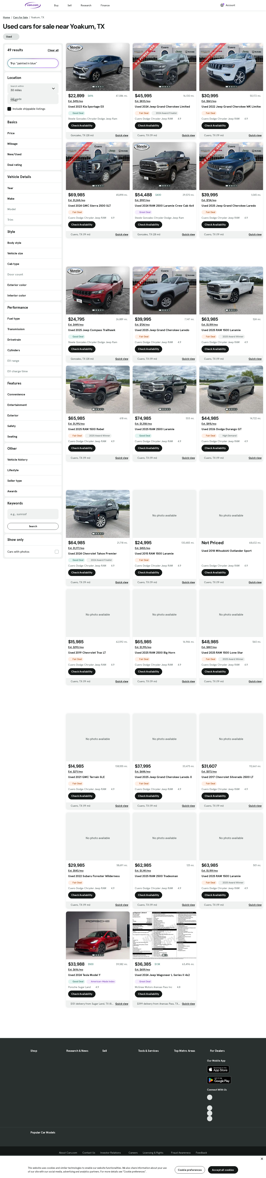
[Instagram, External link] (209, 1113)
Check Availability (81, 125)
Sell (69, 5)
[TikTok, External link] (209, 1097)
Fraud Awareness (181, 1152)
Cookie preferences (190, 1170)
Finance (105, 5)
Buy (56, 5)
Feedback (201, 1152)
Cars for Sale (20, 17)
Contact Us (88, 1152)
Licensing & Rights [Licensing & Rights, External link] (154, 1152)
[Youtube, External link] (209, 1108)
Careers (133, 1152)
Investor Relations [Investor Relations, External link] (111, 1152)
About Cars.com (68, 1152)
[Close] (262, 1159)
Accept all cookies (223, 1170)
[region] (133, 1166)
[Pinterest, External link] (209, 1118)
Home (6, 17)
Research (86, 5)
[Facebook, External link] (209, 1102)
